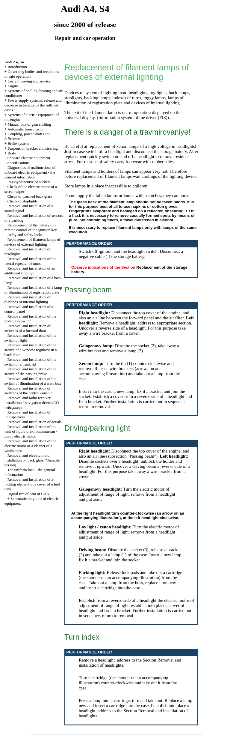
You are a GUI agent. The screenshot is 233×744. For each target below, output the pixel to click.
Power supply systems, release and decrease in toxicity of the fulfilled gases (33, 105)
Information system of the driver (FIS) (132, 117)
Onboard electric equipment (28, 158)
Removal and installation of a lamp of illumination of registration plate (33, 289)
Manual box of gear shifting (29, 124)
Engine (13, 86)
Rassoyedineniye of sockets (29, 182)
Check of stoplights (22, 201)
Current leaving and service (28, 81)
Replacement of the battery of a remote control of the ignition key (30, 227)
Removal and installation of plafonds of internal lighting (27, 299)
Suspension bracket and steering (32, 148)
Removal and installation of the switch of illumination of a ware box (32, 381)
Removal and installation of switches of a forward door (27, 328)
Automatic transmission (26, 129)
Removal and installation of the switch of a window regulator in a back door (30, 350)
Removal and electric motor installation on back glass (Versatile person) (32, 460)
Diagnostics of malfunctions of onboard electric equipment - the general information (29, 172)
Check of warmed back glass (29, 196)
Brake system (17, 143)
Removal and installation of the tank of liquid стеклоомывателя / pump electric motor (30, 431)
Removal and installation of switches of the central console (28, 390)
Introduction (17, 66)
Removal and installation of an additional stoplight (29, 270)
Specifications (18, 162)
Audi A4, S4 (14, 62)
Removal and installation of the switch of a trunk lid (30, 361)
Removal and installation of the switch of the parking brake (30, 371)
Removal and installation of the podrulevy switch (30, 318)
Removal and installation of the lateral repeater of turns (30, 261)
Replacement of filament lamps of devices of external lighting (32, 242)
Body (11, 153)
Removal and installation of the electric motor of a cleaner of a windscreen (30, 446)
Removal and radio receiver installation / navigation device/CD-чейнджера (32, 403)
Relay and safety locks (25, 234)
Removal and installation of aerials (34, 422)
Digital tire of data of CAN (28, 494)
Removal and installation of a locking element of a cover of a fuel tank (32, 484)
